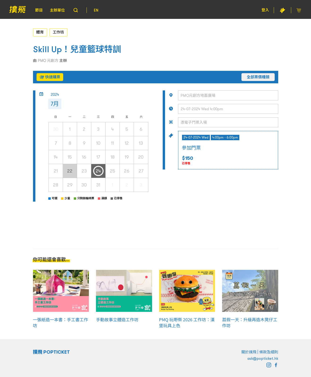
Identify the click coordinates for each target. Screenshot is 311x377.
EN (96, 10)
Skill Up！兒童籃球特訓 (77, 49)
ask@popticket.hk (262, 358)
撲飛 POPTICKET (51, 352)
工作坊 (58, 32)
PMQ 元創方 (48, 60)
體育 (40, 32)
